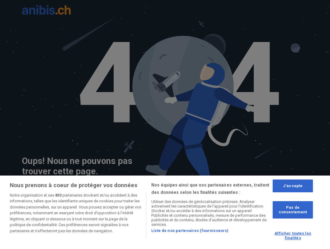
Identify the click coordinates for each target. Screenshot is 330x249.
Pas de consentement (293, 210)
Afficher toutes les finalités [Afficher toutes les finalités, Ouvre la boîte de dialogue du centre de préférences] (292, 235)
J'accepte (293, 185)
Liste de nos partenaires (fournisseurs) (189, 230)
